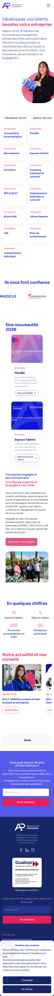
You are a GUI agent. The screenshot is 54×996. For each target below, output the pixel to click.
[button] (48, 5)
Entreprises (8, 920)
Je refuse (27, 989)
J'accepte (27, 980)
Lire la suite (11, 709)
